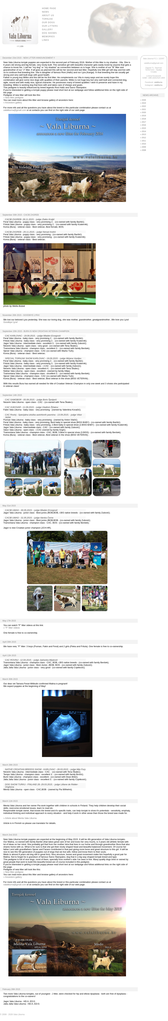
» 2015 (143, 128)
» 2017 (143, 122)
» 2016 (143, 125)
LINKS (45, 40)
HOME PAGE (49, 8)
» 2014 (143, 131)
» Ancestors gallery (12, 102)
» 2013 (143, 134)
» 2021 (143, 109)
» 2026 (143, 100)
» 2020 (143, 112)
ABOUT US (48, 15)
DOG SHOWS (49, 33)
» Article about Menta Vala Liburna (20, 818)
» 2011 (143, 141)
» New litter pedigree (13, 97)
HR (18, 46)
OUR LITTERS (50, 26)
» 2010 (143, 144)
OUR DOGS (48, 22)
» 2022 (143, 106)
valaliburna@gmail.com (14, 110)
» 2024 (143, 103)
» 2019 (143, 116)
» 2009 (143, 147)
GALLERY (47, 29)
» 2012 (143, 138)
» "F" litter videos (11, 627)
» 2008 (143, 150)
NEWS (45, 12)
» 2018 (143, 119)
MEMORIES (48, 36)
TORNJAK (47, 19)
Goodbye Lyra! (10, 322)
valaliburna (158, 82)
